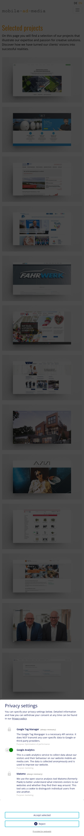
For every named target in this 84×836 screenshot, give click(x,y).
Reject (42, 823)
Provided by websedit (42, 831)
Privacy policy (19, 718)
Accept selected (42, 815)
